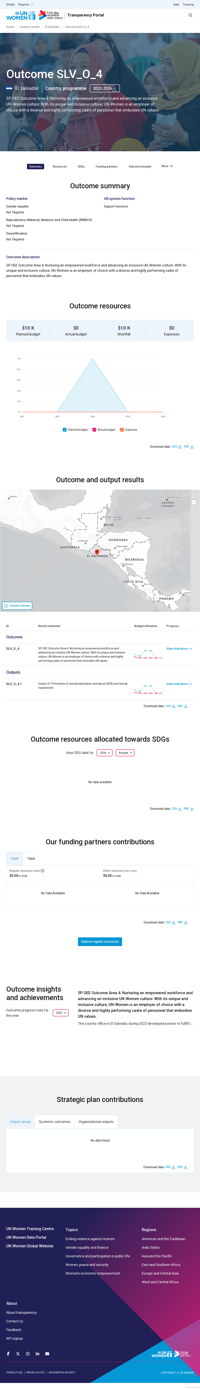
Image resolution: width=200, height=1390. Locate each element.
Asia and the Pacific (157, 1263)
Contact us (14, 1328)
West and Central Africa (160, 1289)
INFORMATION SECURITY (62, 1379)
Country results (30, 33)
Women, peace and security (87, 1271)
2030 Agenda (141, 18)
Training (188, 4)
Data (176, 4)
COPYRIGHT (168, 1379)
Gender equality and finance (87, 1254)
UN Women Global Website (29, 1253)
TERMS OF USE (14, 1379)
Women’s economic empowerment (93, 1280)
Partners (116, 18)
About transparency (21, 1319)
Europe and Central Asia (160, 1280)
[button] (97, 559)
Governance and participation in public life (98, 1263)
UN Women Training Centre (30, 1235)
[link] (180, 661)
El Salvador (52, 33)
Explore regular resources (100, 948)
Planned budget (78, 436)
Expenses (131, 436)
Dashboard (171, 18)
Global (10, 4)
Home (10, 33)
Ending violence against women (90, 1246)
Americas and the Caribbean (163, 1246)
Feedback (13, 1337)
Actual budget (106, 436)
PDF (186, 453)
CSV (174, 453)
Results (95, 18)
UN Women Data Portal (26, 1244)
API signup (14, 1345)
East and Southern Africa (161, 1271)
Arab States (151, 1254)
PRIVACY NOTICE (35, 1379)
